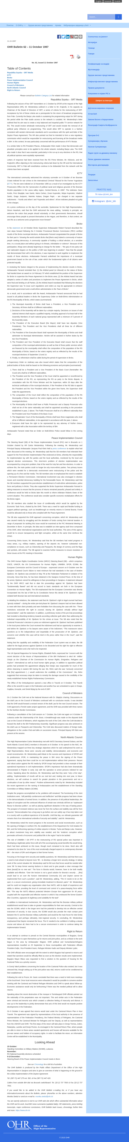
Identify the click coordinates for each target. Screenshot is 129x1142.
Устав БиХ (92, 114)
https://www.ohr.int (23, 1110)
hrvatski (118, 1)
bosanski (108, 1)
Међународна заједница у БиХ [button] (77, 25)
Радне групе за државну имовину (102, 153)
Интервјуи (92, 42)
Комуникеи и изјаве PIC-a (99, 94)
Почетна (10, 25)
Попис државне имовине (99, 159)
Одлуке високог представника (40, 25)
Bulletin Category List (43, 96)
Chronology (38, 1064)
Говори (91, 54)
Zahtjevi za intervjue (103, 101)
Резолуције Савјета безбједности (102, 125)
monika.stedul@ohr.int (44, 1096)
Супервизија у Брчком (98, 141)
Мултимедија (94, 70)
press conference (59, 449)
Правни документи (96, 88)
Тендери (91, 175)
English (99, 1)
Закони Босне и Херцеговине (100, 119)
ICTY (10, 184)
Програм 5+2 (93, 135)
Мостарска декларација (98, 165)
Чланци (91, 48)
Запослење (93, 180)
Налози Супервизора (97, 147)
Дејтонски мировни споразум (101, 108)
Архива (58, 25)
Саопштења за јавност (98, 37)
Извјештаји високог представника (103, 82)
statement (16, 228)
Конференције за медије (98, 64)
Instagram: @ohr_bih (104, 201)
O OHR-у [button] (21, 25)
